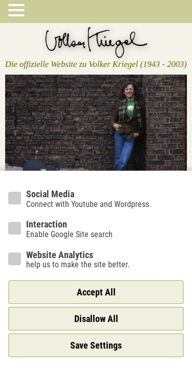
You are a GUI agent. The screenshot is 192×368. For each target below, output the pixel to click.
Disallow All (96, 318)
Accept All (96, 292)
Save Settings (96, 345)
